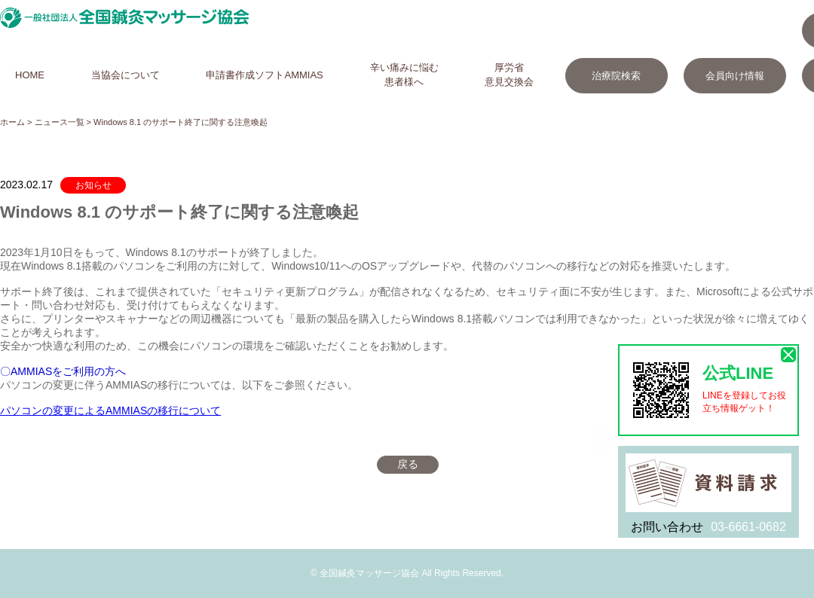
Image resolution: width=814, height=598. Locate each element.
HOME (29, 75)
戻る (407, 464)
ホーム (12, 122)
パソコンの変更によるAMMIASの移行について (110, 410)
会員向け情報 (734, 75)
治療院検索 (616, 75)
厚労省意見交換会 (509, 74)
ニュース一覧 (59, 122)
